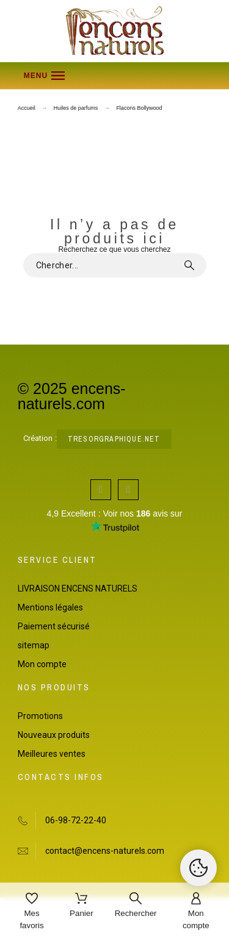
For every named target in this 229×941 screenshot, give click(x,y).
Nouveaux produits (54, 735)
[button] (115, 75)
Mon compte (42, 664)
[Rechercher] (136, 906)
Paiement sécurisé (54, 626)
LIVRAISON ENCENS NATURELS (77, 588)
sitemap (33, 645)
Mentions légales (50, 607)
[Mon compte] (196, 912)
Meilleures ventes (51, 754)
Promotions (40, 716)
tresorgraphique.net (114, 439)
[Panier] (82, 906)
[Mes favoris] (31, 912)
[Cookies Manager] (198, 868)
